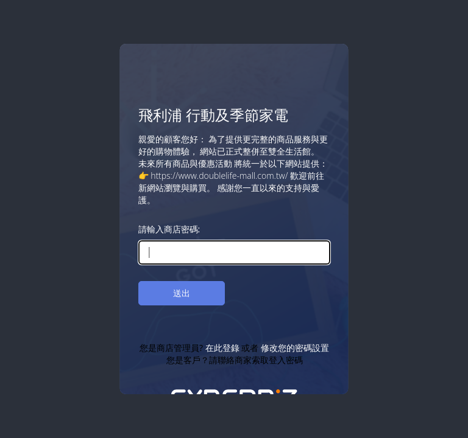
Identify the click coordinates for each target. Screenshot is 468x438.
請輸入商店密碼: (169, 229)
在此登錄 (222, 347)
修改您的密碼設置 (294, 347)
